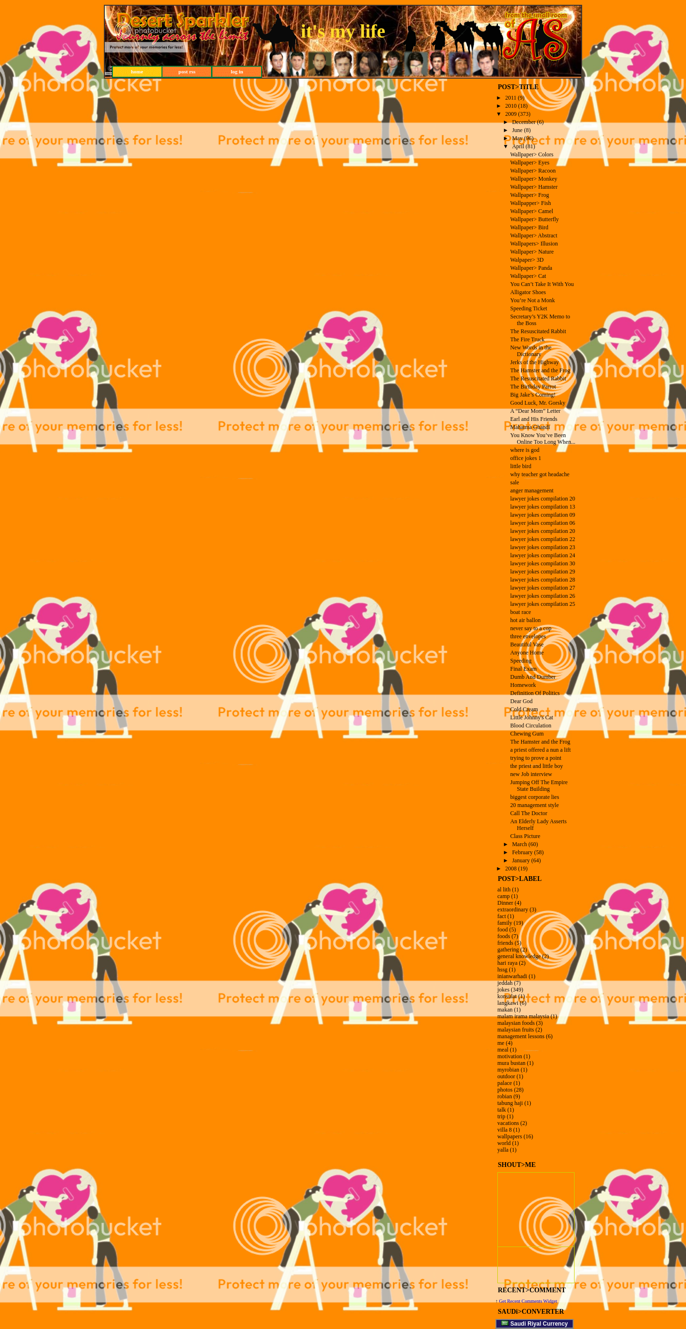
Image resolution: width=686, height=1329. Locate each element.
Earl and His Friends (533, 419)
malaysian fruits (515, 1029)
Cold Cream (524, 709)
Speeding (521, 660)
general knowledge (519, 956)
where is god (524, 450)
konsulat (507, 996)
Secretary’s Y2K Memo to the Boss (540, 320)
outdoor (506, 1076)
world (504, 1143)
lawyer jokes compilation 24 (542, 555)
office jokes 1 (525, 458)
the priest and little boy (536, 766)
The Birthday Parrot (533, 386)
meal (502, 1049)
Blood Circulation (530, 725)
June (517, 130)
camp (503, 896)
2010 (511, 105)
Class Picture (525, 836)
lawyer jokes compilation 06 (542, 523)
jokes (503, 989)
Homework (523, 685)
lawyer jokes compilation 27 (542, 587)
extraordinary (512, 909)
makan (505, 1009)
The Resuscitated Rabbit (538, 331)
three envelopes (528, 636)
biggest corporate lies (534, 797)
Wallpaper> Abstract (533, 235)
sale (514, 482)
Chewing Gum (527, 733)
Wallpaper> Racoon (532, 170)
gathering (508, 949)
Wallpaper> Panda (531, 268)
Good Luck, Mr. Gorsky (537, 402)
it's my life (343, 31)
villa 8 (504, 1129)
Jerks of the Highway (534, 362)
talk (501, 1109)
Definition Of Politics (535, 693)
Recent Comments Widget (532, 1301)
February (522, 852)
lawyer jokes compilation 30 (542, 563)
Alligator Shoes (528, 292)
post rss (187, 71)
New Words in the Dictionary (530, 351)
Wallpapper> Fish (530, 203)
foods (503, 936)
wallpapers (509, 1136)
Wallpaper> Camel (531, 211)
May (517, 138)
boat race (520, 612)
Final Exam (523, 668)
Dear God (521, 701)
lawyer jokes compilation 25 (542, 604)
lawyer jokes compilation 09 (542, 514)
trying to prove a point (535, 758)
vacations (508, 1123)
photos (505, 1089)
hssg (502, 969)
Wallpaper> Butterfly (534, 219)
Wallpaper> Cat (528, 276)
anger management (532, 490)
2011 (511, 97)
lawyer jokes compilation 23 (542, 547)
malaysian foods (516, 1023)
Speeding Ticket (528, 308)
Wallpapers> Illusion (534, 243)
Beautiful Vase (527, 644)
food (502, 929)
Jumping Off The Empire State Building (539, 785)
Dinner (505, 903)
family (504, 923)
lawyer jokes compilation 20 (542, 498)
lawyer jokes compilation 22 (542, 539)
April (518, 146)
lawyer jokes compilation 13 (542, 506)
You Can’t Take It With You (542, 284)
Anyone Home (527, 652)
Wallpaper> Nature (532, 251)
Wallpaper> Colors (532, 154)
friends (505, 943)
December (523, 122)
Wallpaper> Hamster (533, 187)
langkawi (507, 1003)
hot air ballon (525, 620)
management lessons (521, 1036)
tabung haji (510, 1103)
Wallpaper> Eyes (529, 162)
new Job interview (531, 774)
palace (504, 1083)
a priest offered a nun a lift (540, 749)
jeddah (505, 983)
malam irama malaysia (523, 1016)
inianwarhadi (512, 976)
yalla (502, 1149)
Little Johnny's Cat (531, 717)
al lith (504, 889)
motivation (509, 1056)
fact (501, 916)
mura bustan (511, 1063)
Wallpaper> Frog (529, 195)
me (500, 1043)
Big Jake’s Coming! (532, 394)
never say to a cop (531, 628)
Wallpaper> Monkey (533, 178)
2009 (511, 114)
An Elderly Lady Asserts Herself (538, 824)
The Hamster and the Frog (540, 370)
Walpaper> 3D (527, 259)
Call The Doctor (528, 813)
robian (504, 1096)
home (137, 71)
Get (503, 1301)
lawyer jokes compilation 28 (542, 579)
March (519, 844)
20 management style (534, 805)
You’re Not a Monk (532, 300)
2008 (511, 868)
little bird (520, 466)
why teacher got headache (539, 474)
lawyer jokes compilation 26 (542, 596)
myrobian (508, 1069)
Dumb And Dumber (532, 677)
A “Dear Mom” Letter (535, 411)
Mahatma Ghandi (530, 427)
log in (237, 71)
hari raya (507, 963)
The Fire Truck (527, 339)
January (521, 860)
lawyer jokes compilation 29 (542, 571)
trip (501, 1116)
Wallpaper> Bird (529, 227)
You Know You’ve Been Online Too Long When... (542, 438)
